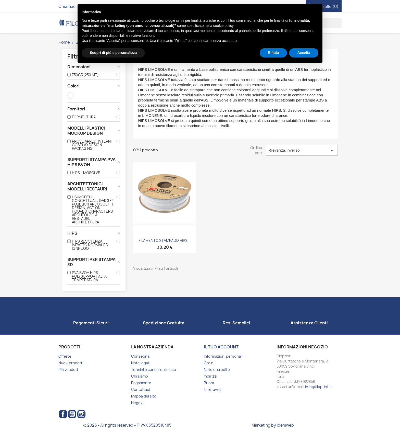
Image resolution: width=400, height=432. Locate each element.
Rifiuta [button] (273, 53)
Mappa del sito (143, 396)
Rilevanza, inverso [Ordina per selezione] (302, 150)
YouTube (72, 414)
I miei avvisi (213, 389)
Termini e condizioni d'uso (153, 369)
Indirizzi (210, 376)
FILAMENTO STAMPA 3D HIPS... (165, 240)
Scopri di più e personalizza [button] (113, 53)
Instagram (81, 414)
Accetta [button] (303, 53)
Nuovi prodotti (70, 362)
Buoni (209, 382)
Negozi (137, 402)
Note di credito (217, 369)
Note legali (140, 362)
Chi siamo (139, 376)
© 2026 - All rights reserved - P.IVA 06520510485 (127, 425)
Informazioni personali (223, 356)
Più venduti (68, 369)
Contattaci (140, 389)
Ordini (209, 362)
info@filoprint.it (318, 386)
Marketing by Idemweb (273, 425)
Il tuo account (221, 347)
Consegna (140, 356)
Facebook (63, 414)
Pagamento (141, 382)
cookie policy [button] (223, 26)
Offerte (64, 356)
